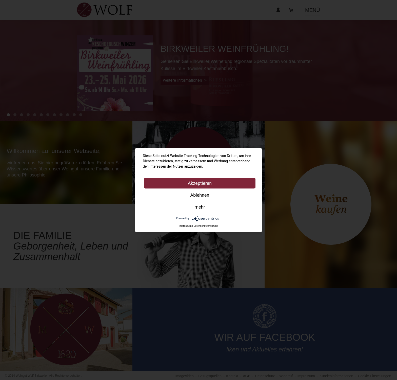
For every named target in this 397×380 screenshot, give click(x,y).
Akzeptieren (200, 183)
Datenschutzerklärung (205, 226)
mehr (199, 206)
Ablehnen (199, 194)
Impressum (185, 226)
